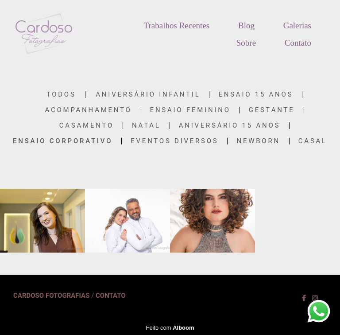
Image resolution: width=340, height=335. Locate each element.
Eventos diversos (174, 141)
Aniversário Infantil (148, 94)
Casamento (86, 125)
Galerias (297, 25)
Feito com (170, 327)
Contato (298, 42)
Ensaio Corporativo (62, 141)
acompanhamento (88, 110)
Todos (61, 94)
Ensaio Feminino (190, 110)
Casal (312, 141)
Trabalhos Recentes (177, 25)
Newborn (258, 141)
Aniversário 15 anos (229, 125)
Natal (146, 125)
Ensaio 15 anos (255, 94)
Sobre (246, 42)
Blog (246, 25)
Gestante (272, 110)
